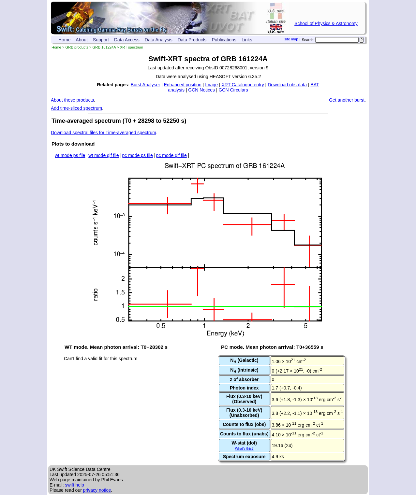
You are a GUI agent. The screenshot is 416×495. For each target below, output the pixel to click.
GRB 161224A (104, 47)
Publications (224, 39)
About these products (72, 100)
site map (291, 39)
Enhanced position (182, 84)
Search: (308, 40)
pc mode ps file (137, 155)
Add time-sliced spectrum (76, 108)
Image (211, 84)
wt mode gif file (103, 155)
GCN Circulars (233, 89)
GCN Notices (201, 89)
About (82, 39)
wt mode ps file (70, 155)
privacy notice (97, 490)
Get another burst (346, 100)
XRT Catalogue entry (242, 84)
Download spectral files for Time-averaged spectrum (103, 132)
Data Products (192, 39)
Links (247, 39)
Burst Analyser (145, 84)
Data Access (127, 39)
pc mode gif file (171, 155)
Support (101, 39)
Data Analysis (158, 39)
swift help (74, 485)
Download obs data (287, 84)
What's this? (244, 448)
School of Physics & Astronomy (326, 23)
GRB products (77, 47)
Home (64, 39)
